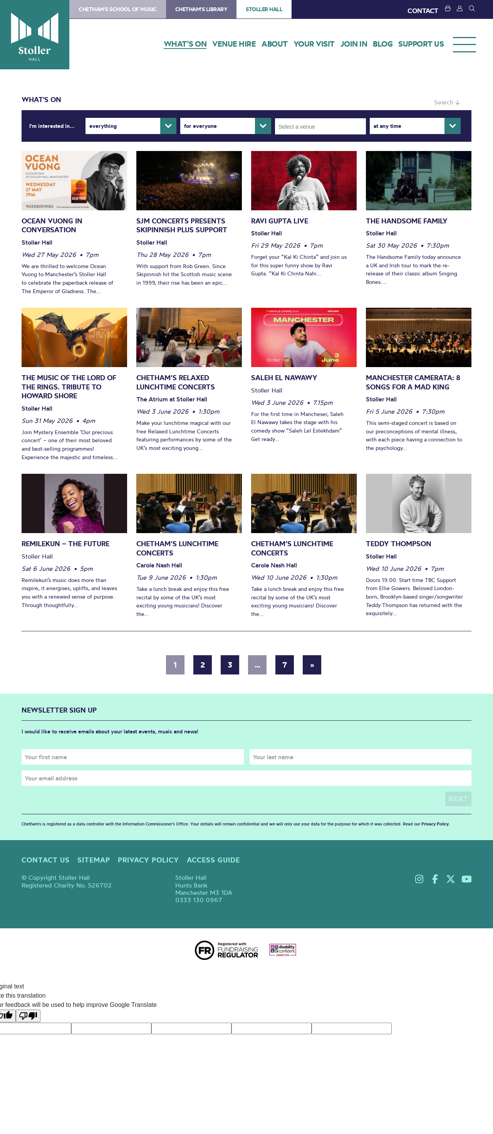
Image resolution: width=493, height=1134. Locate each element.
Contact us (46, 860)
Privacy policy (148, 860)
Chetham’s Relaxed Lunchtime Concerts (175, 382)
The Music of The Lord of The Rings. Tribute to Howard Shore (69, 386)
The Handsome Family (407, 220)
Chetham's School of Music (118, 9)
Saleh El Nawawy (284, 377)
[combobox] (320, 126)
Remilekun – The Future (65, 543)
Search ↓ (447, 102)
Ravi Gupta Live (279, 220)
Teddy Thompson (398, 543)
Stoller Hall (34, 34)
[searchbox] (322, 126)
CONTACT (422, 11)
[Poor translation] (28, 1016)
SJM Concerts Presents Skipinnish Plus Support (181, 225)
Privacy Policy (435, 824)
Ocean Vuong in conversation (52, 225)
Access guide (213, 860)
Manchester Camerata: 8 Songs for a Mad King (413, 382)
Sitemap (93, 860)
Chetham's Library (201, 9)
